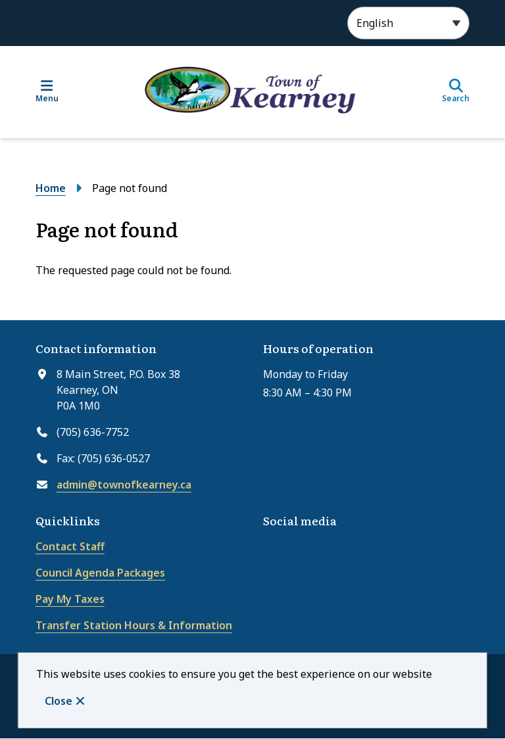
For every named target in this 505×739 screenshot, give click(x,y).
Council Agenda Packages (100, 572)
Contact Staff (70, 546)
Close (58, 701)
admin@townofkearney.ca (124, 484)
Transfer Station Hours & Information (134, 625)
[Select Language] (408, 23)
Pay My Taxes (70, 599)
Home (51, 188)
